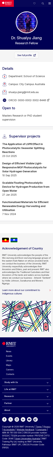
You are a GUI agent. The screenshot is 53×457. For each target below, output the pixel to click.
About (7, 410)
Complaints (41, 429)
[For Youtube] (29, 419)
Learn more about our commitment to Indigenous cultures (26, 292)
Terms (39, 426)
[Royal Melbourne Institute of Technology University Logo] (7, 3)
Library (9, 360)
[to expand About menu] (47, 410)
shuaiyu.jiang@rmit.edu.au (23, 92)
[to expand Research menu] (47, 396)
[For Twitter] (10, 419)
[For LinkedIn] (23, 419)
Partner (8, 403)
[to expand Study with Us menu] (47, 382)
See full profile (24, 55)
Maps (8, 365)
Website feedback (25, 429)
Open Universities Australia (27, 438)
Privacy (47, 426)
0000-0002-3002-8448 (32, 100)
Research (9, 396)
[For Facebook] (4, 419)
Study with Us (11, 382)
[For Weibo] (35, 419)
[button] (42, 3)
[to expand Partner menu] (47, 403)
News (8, 351)
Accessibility (9, 429)
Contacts (10, 374)
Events (9, 356)
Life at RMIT (10, 389)
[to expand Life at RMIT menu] (47, 389)
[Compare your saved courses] (36, 3)
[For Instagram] (17, 419)
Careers (10, 369)
